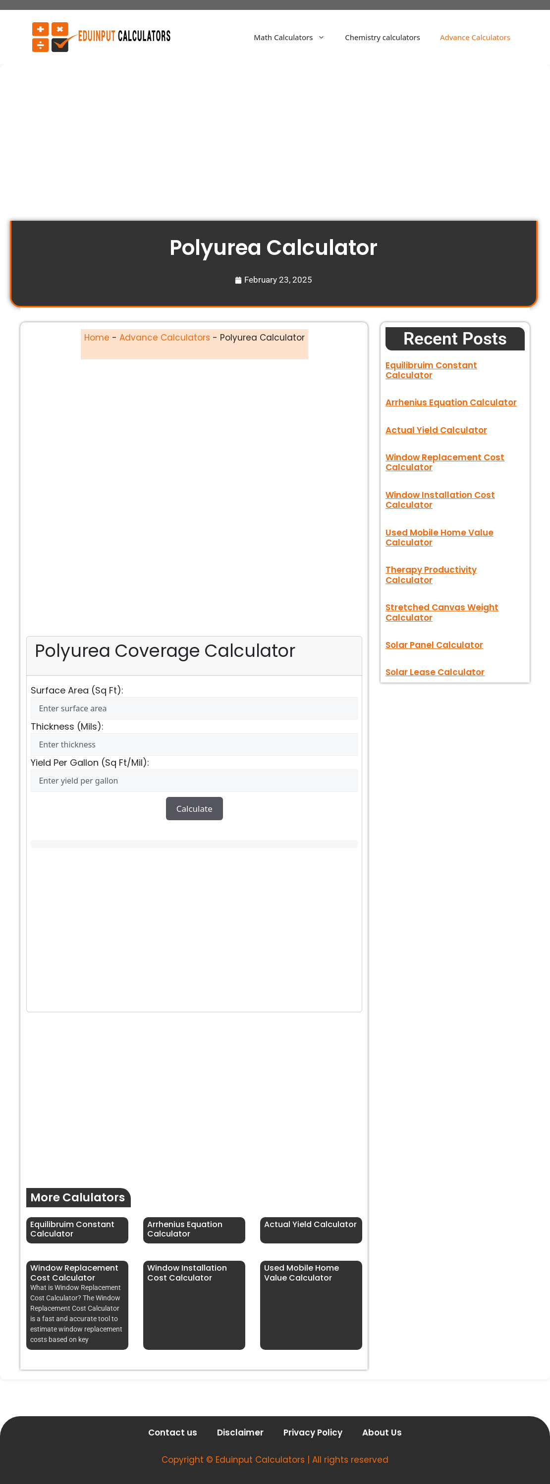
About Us (382, 1432)
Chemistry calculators (382, 37)
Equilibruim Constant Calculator (72, 1229)
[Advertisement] (275, 147)
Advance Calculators (475, 37)
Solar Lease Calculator (435, 672)
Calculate (194, 808)
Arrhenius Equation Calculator (184, 1229)
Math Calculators (294, 37)
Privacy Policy (312, 1432)
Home (97, 338)
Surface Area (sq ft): (77, 690)
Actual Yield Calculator (310, 1224)
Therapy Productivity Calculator (431, 575)
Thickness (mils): (67, 726)
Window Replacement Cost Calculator (74, 1272)
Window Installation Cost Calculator (187, 1272)
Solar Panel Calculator (434, 645)
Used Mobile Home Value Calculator (301, 1272)
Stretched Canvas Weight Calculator (441, 612)
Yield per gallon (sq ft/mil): (90, 762)
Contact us (172, 1432)
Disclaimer (240, 1432)
